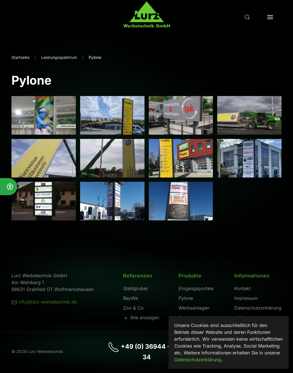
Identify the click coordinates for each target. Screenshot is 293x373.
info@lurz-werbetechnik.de (48, 302)
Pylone (186, 298)
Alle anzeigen (141, 317)
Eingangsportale (196, 288)
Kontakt (242, 288)
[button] (247, 17)
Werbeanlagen (194, 308)
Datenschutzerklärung (257, 308)
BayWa (130, 298)
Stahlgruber (135, 288)
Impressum (246, 298)
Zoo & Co (133, 308)
